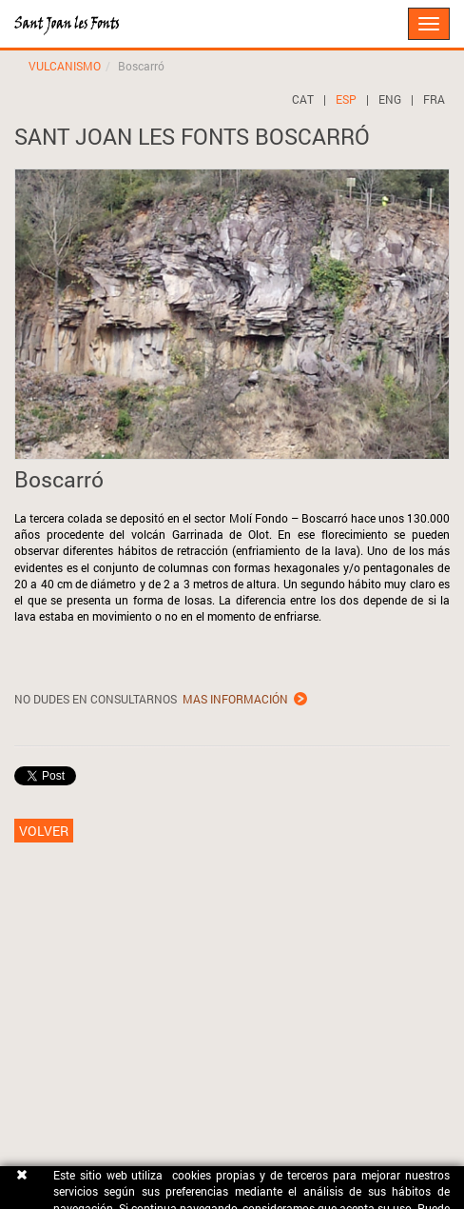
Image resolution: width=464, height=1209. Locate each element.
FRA (434, 99)
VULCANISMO (65, 65)
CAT (303, 99)
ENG (389, 99)
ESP (346, 99)
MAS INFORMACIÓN (235, 698)
